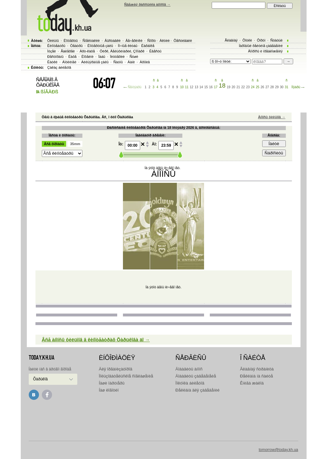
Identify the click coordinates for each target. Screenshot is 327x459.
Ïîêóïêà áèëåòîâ (189, 383)
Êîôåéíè (87, 56)
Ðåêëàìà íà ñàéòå (256, 376)
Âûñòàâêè (113, 41)
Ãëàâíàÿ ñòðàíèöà (257, 369)
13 (196, 87)
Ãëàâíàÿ (231, 40)
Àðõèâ (145, 62)
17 (215, 87)
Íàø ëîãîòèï (109, 390)
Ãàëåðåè (68, 51)
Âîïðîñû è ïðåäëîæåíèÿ (265, 51)
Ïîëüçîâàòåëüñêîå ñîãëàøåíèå (126, 376)
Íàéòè (274, 143)
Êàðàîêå (147, 46)
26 (262, 87)
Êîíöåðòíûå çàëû (100, 46)
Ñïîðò (151, 41)
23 (248, 87)
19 (228, 87)
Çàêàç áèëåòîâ (59, 67)
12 (191, 87)
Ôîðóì (261, 40)
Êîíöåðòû (71, 41)
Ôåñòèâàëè (183, 41)
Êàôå (72, 56)
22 (243, 87)
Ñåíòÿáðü (134, 87)
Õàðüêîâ (40, 379)
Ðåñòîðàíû (55, 56)
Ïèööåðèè (117, 56)
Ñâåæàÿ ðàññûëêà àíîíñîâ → (147, 4)
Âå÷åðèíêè (133, 41)
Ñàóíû (118, 62)
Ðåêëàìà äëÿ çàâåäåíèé (197, 390)
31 (286, 87)
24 (253, 87)
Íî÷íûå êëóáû (127, 46)
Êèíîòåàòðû (56, 46)
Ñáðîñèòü (274, 153)
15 (206, 87)
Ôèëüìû (53, 41)
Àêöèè (165, 41)
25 (257, 87)
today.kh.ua (41, 357)
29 (276, 87)
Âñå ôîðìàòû (54, 144)
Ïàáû (101, 56)
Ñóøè (134, 56)
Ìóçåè (51, 51)
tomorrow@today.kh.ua (278, 449)
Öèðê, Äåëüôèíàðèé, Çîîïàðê (122, 51)
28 (272, 87)
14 (201, 87)
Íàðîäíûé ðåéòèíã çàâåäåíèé (261, 46)
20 (233, 87)
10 (182, 87)
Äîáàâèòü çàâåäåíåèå (195, 376)
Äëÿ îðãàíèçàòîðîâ (116, 369)
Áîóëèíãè (69, 62)
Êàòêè (52, 62)
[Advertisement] (163, 419)
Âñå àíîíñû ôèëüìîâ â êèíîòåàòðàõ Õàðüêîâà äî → (96, 339)
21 (238, 87)
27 (267, 87)
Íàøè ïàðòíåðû (112, 383)
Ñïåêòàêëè (91, 41)
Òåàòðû (76, 46)
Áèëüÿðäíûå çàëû (95, 62)
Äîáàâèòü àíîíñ (188, 369)
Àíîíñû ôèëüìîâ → (271, 117)
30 (282, 87)
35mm (75, 144)
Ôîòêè (247, 40)
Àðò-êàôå (87, 51)
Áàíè (131, 62)
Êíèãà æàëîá (251, 383)
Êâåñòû (155, 51)
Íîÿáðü (296, 87)
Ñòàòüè (276, 40)
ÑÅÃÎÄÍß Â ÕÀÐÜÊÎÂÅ (47, 82)
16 (211, 87)
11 (186, 87)
